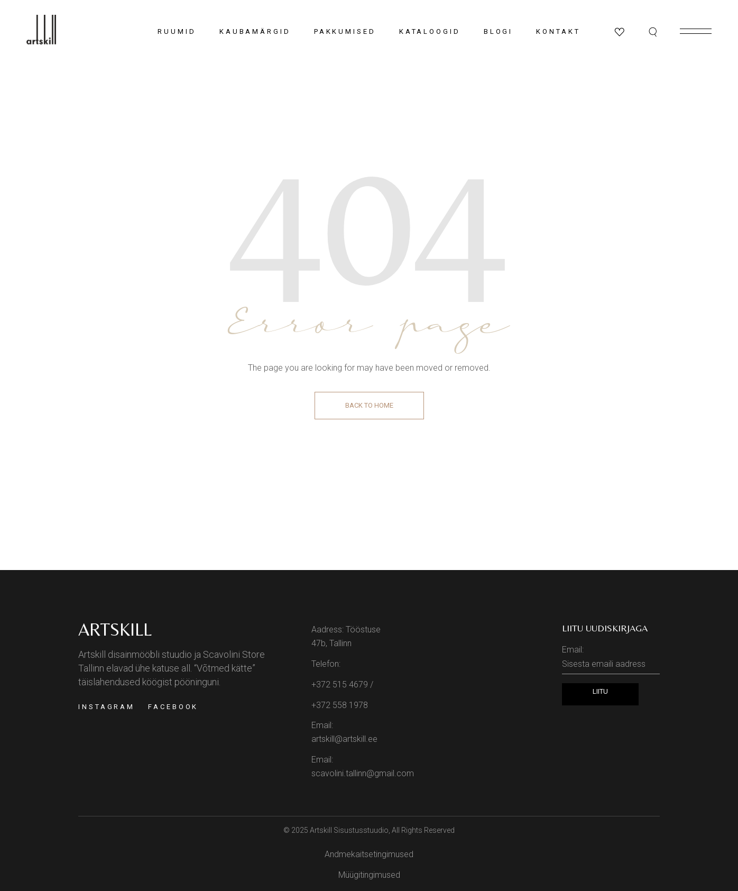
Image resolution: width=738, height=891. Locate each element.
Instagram (106, 707)
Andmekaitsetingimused (369, 854)
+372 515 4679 (339, 684)
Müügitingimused (369, 875)
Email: (611, 659)
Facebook (173, 707)
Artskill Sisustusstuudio (349, 830)
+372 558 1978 (339, 705)
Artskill (115, 629)
